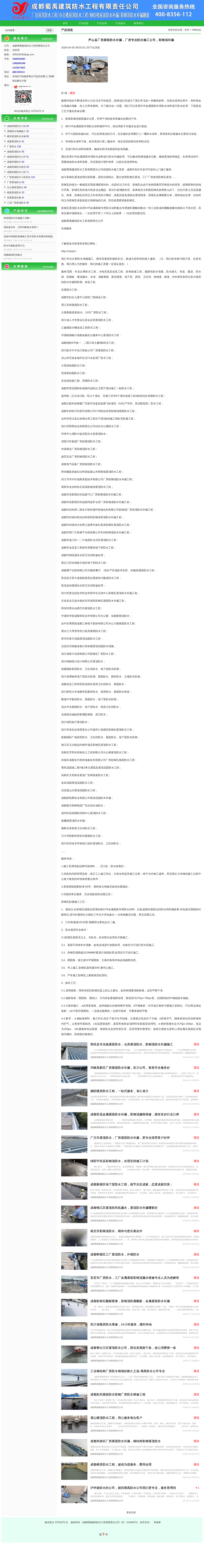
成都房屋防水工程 (16, 126)
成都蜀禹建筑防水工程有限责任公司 (106, 1057)
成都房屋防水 (14, 162)
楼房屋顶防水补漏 (16, 136)
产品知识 (120, 23)
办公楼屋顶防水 (15, 187)
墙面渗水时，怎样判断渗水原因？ (21, 227)
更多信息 (131, 1512)
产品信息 (84, 23)
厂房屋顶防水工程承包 (18, 177)
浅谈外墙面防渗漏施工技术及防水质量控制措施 (28, 236)
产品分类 (102, 23)
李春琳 (157, 1522)
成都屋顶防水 (14, 141)
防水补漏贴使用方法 (14, 245)
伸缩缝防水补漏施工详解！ (18, 218)
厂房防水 (11, 146)
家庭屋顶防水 (14, 192)
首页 (65, 23)
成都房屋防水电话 (16, 167)
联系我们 (139, 23)
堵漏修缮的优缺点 (13, 255)
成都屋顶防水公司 (16, 157)
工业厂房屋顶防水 (16, 202)
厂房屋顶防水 (14, 182)
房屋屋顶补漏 (14, 197)
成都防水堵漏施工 (16, 131)
